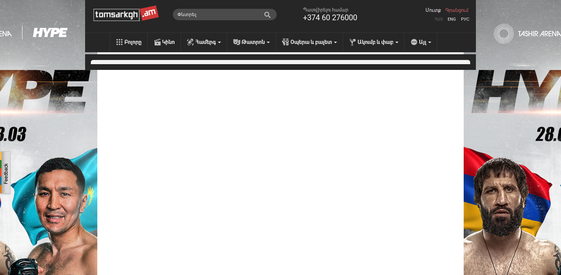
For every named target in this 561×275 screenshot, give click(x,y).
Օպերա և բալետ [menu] (313, 42)
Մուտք (433, 10)
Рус (465, 19)
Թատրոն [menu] (256, 42)
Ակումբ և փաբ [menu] (378, 42)
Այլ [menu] (425, 42)
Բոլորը (133, 42)
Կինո (168, 42)
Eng (452, 19)
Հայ (438, 19)
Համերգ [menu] (208, 42)
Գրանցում (456, 10)
